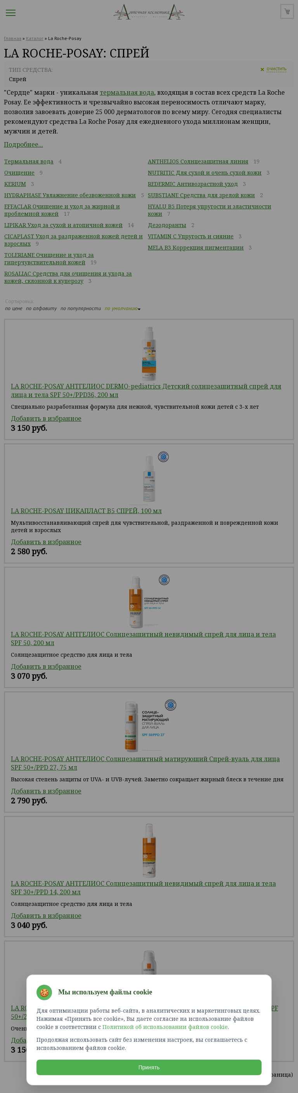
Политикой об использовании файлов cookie (165, 1027)
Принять (149, 1067)
